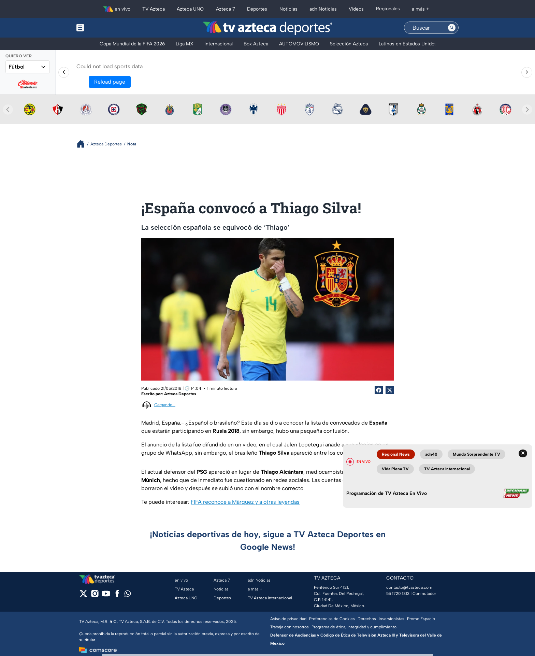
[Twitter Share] (390, 390)
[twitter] (83, 596)
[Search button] (452, 27)
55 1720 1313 (397, 593)
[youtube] (106, 596)
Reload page (109, 82)
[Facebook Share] (379, 390)
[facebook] (117, 596)
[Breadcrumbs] (83, 144)
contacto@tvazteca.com (409, 587)
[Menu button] (103, 28)
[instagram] (94, 596)
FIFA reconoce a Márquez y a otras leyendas (245, 502)
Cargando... (164, 404)
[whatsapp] (127, 595)
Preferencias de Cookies (332, 618)
